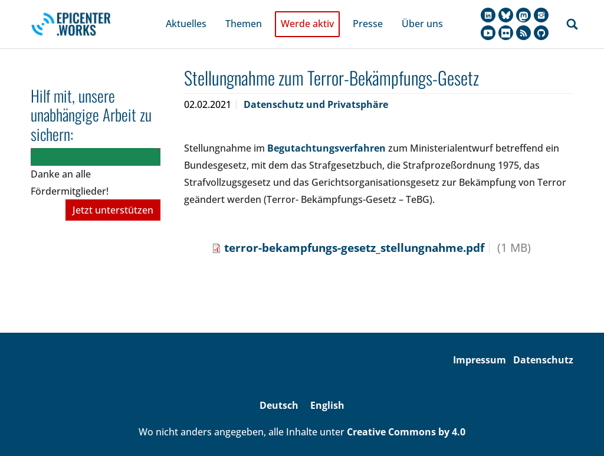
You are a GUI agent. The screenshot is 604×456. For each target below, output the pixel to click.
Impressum (479, 347)
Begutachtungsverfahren (326, 135)
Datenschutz (543, 347)
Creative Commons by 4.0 (406, 418)
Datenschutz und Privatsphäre (316, 92)
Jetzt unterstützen (113, 197)
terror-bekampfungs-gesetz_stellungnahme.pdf (354, 234)
